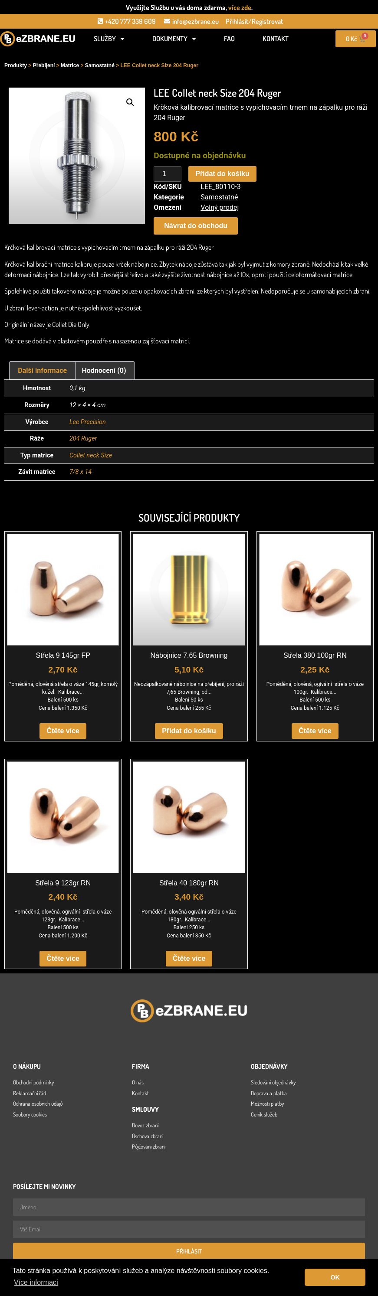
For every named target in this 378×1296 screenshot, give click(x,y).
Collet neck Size (90, 455)
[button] (130, 102)
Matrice (70, 65)
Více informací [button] (36, 1282)
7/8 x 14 (80, 472)
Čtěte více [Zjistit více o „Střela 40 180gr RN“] (189, 958)
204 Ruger (83, 438)
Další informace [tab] (42, 370)
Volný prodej (220, 207)
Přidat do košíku (222, 173)
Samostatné (100, 65)
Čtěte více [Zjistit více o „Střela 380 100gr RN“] (315, 731)
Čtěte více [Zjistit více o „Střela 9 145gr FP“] (62, 731)
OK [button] (335, 1277)
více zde (239, 7)
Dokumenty (174, 38)
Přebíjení (44, 65)
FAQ (229, 38)
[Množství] (167, 174)
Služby (109, 38)
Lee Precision (87, 422)
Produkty (15, 65)
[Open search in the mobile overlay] (37, 53)
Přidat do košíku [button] (189, 731)
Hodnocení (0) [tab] (104, 370)
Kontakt (276, 38)
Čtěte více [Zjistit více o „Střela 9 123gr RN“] (62, 958)
